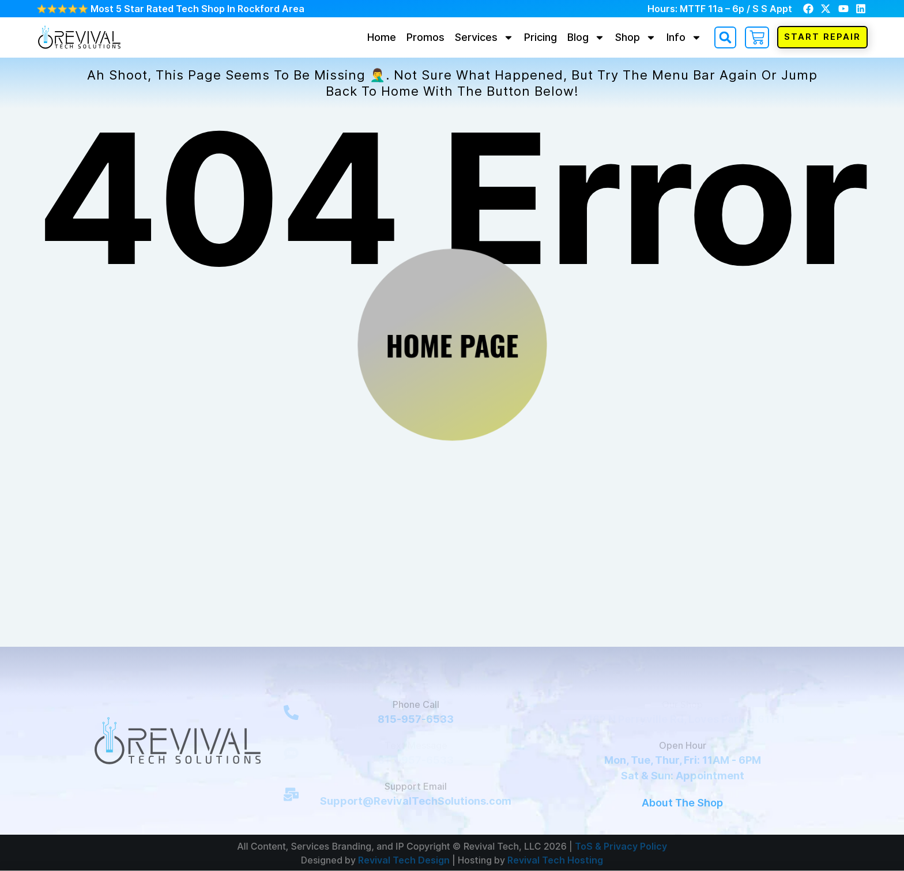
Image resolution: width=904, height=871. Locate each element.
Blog (586, 37)
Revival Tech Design (404, 859)
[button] (725, 37)
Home (381, 37)
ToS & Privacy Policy (621, 845)
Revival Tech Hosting (555, 859)
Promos (425, 37)
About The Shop (682, 803)
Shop (635, 37)
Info (684, 37)
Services (484, 37)
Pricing (540, 37)
